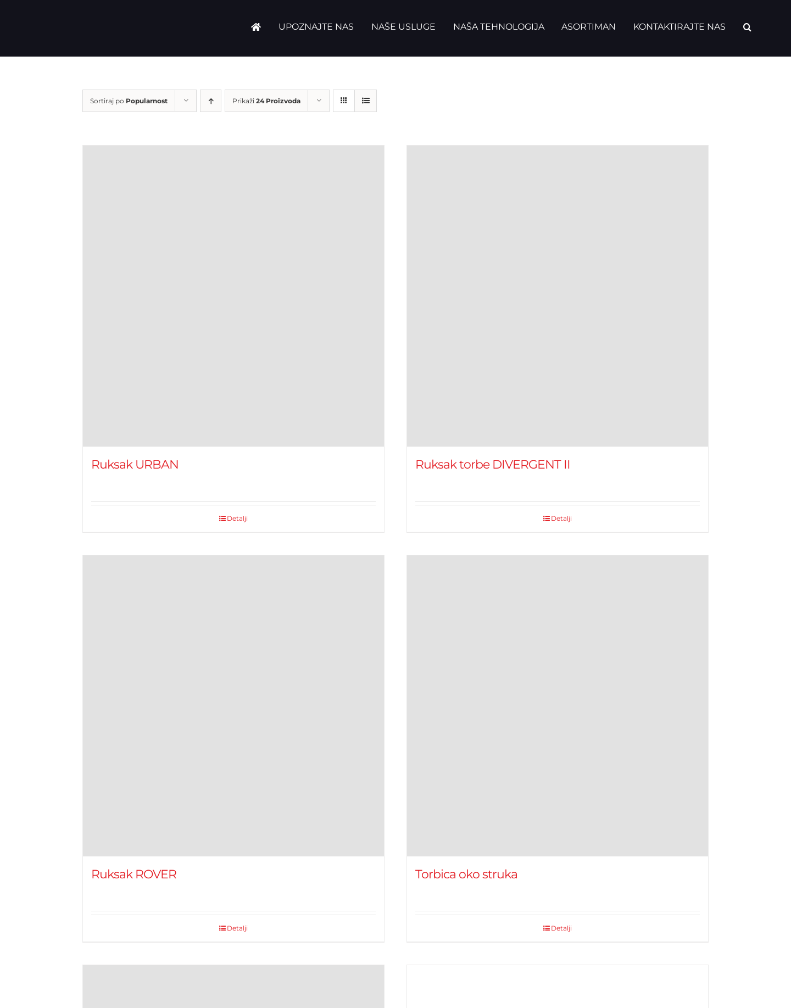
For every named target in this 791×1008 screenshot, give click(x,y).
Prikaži (266, 101)
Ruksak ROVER (133, 874)
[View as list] (365, 101)
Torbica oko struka (466, 874)
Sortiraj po (129, 101)
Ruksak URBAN (135, 464)
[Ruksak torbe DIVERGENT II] (557, 296)
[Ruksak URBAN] (233, 296)
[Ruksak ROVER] (233, 705)
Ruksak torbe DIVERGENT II (492, 464)
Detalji (237, 518)
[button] (747, 26)
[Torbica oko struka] (557, 705)
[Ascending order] (210, 101)
